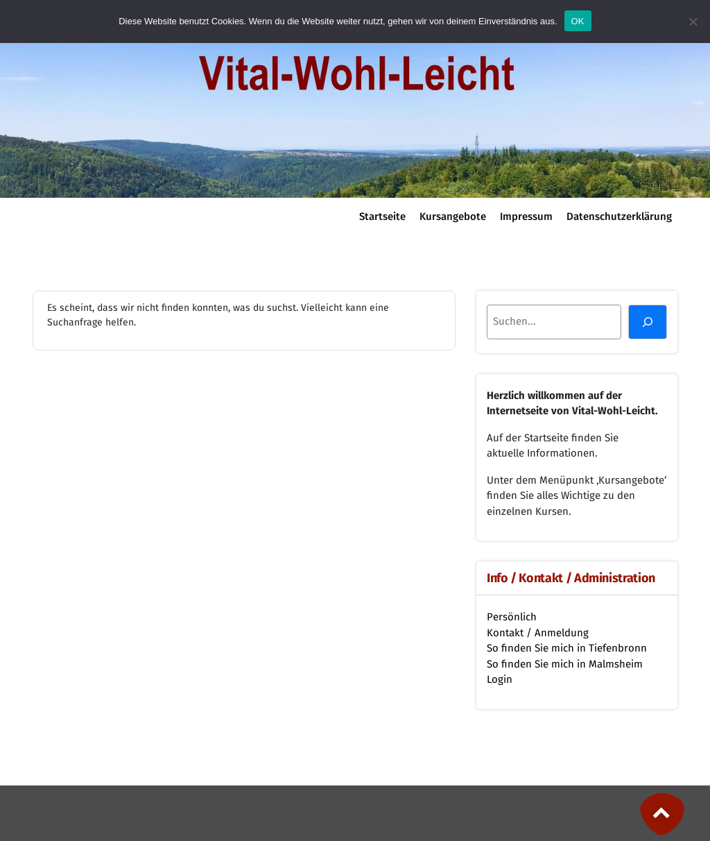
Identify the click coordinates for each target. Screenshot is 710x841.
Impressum (526, 216)
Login (499, 679)
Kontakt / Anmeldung (538, 633)
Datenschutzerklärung (619, 216)
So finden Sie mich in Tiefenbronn (567, 648)
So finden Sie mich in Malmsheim (565, 664)
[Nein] (693, 21)
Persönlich (512, 617)
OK (578, 21)
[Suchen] (647, 322)
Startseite (382, 216)
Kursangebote (452, 216)
